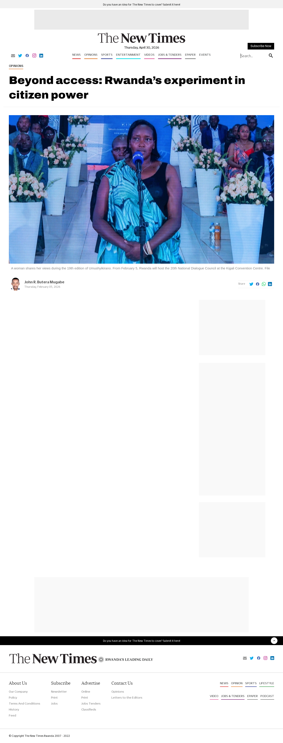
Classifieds (88, 709)
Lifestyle (266, 683)
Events (205, 54)
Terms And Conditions (24, 703)
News (76, 54)
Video (214, 696)
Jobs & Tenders (170, 54)
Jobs (54, 703)
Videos (149, 54)
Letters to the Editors (126, 697)
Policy (13, 697)
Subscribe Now (260, 46)
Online (85, 691)
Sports (107, 54)
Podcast (267, 696)
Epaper (190, 54)
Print (54, 697)
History (14, 709)
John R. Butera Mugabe (44, 282)
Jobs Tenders (91, 703)
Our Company (18, 691)
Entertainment (128, 54)
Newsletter (59, 691)
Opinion (237, 683)
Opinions (91, 54)
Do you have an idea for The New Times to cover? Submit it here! (141, 4)
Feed (12, 715)
